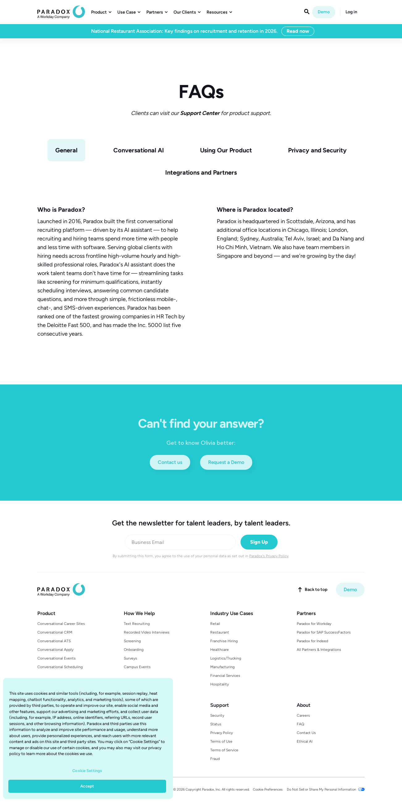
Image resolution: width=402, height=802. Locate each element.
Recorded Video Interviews (147, 632)
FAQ (300, 724)
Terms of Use (221, 741)
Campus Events (137, 667)
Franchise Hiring (224, 641)
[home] (61, 12)
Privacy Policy (221, 733)
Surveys (130, 658)
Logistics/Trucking (225, 658)
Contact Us (306, 733)
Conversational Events (56, 658)
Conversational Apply (55, 649)
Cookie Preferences (268, 789)
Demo (324, 12)
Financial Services (225, 675)
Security (217, 715)
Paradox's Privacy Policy (268, 556)
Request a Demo (226, 462)
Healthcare (219, 649)
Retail (215, 624)
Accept (87, 786)
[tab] (66, 150)
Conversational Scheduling (60, 667)
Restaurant (219, 632)
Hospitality (219, 684)
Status (215, 724)
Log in (351, 12)
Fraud (215, 759)
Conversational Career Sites (61, 624)
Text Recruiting (137, 624)
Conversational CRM (54, 632)
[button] (101, 12)
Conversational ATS (54, 641)
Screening (132, 641)
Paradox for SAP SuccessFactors (324, 632)
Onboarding (134, 649)
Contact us (170, 462)
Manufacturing (222, 667)
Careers (303, 715)
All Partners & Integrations (319, 649)
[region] (88, 738)
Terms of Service (224, 750)
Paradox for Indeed (312, 641)
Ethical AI (304, 741)
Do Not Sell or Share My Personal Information (321, 789)
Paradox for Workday (314, 624)
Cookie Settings (87, 770)
